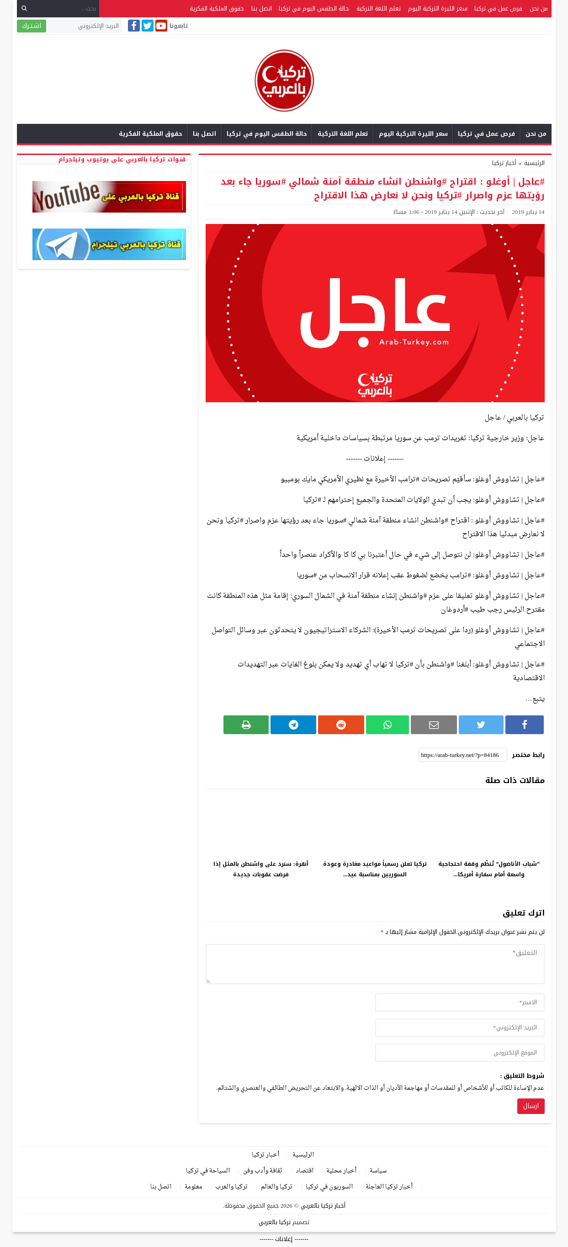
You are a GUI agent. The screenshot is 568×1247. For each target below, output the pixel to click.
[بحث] (24, 8)
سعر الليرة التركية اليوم (437, 8)
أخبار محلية (341, 1171)
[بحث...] (58, 8)
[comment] (375, 964)
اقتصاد (304, 1171)
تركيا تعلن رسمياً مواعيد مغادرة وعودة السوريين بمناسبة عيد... (375, 869)
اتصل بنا (261, 8)
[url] (460, 1053)
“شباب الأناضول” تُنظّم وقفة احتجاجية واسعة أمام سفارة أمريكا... (489, 869)
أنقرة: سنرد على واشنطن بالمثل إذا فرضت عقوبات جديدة (260, 869)
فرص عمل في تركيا (498, 8)
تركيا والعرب (231, 1187)
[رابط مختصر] (463, 755)
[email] (460, 1027)
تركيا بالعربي (275, 1222)
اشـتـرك (31, 26)
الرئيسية (303, 1155)
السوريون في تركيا (329, 1187)
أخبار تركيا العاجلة (389, 1187)
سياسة (378, 1171)
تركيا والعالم (276, 1187)
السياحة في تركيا (208, 1171)
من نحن (539, 8)
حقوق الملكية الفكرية (217, 8)
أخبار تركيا (504, 163)
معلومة (193, 1187)
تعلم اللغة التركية (378, 8)
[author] (460, 1002)
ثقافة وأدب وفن (262, 1171)
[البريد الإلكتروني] (85, 26)
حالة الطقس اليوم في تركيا (314, 8)
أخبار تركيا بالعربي (323, 1205)
